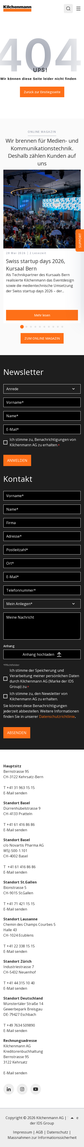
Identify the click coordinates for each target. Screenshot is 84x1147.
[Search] (68, 8)
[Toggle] (78, 8)
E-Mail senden (15, 793)
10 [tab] (62, 327)
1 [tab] (22, 327)
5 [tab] (40, 327)
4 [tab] (35, 327)
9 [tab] (58, 327)
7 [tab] (49, 327)
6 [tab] (44, 327)
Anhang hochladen (42, 654)
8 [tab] (53, 327)
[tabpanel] (42, 247)
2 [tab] (26, 327)
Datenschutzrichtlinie (57, 716)
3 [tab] (31, 327)
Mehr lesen (42, 315)
